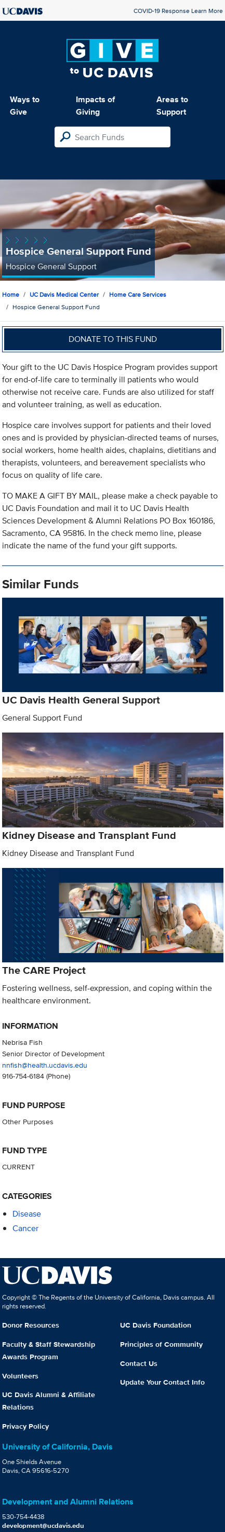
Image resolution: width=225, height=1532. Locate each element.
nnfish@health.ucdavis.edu (44, 1064)
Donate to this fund (113, 339)
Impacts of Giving (95, 105)
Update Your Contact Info (162, 1382)
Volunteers (20, 1376)
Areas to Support (172, 105)
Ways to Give (24, 105)
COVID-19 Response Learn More (178, 10)
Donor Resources (30, 1325)
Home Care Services (137, 294)
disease (26, 1214)
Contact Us (138, 1363)
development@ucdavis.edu (43, 1525)
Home (10, 294)
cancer (25, 1228)
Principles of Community (161, 1344)
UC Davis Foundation (155, 1325)
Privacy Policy (25, 1426)
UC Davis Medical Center (64, 294)
